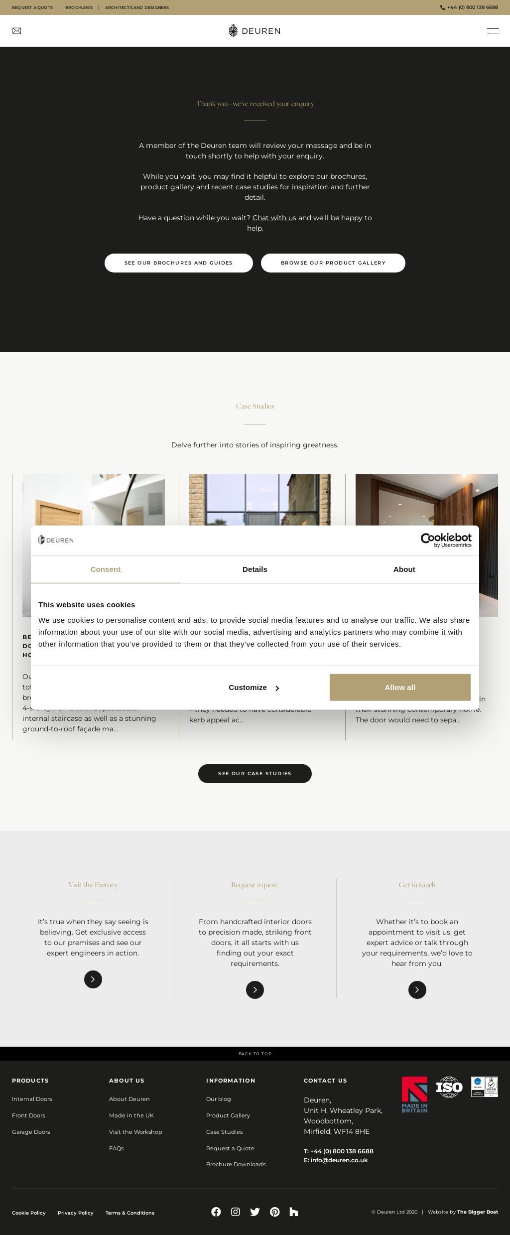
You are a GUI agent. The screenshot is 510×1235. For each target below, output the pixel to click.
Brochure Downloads (235, 1164)
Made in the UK (131, 1115)
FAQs (116, 1148)
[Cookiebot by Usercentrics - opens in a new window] (428, 540)
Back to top (255, 1053)
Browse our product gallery (333, 263)
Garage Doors (31, 1131)
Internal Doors (32, 1099)
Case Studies (224, 1131)
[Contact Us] (17, 31)
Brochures (79, 7)
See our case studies (255, 773)
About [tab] (404, 568)
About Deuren (129, 1099)
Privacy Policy (76, 1213)
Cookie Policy (29, 1213)
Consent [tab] (106, 568)
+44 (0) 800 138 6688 (469, 7)
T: (339, 1151)
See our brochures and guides (179, 263)
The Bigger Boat (477, 1212)
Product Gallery (228, 1115)
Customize (254, 687)
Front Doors (28, 1115)
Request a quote (32, 7)
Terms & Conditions (130, 1213)
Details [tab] (255, 568)
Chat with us (274, 217)
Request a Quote (230, 1148)
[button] (493, 31)
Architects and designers (137, 7)
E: (336, 1160)
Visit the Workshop (135, 1131)
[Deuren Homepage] (255, 31)
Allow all (400, 687)
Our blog (218, 1099)
